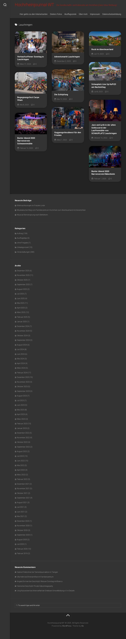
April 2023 (21, 415)
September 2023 (23, 392)
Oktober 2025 (22, 280)
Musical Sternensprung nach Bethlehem (32, 215)
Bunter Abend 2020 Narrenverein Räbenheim (103, 173)
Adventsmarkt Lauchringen (67, 57)
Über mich (83, 14)
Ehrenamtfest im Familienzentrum (40, 577)
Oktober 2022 (22, 443)
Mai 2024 (20, 359)
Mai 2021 (20, 517)
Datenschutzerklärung (111, 14)
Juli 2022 (20, 457)
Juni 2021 (21, 512)
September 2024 (23, 341)
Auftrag (20, 234)
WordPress (66, 626)
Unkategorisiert (23, 248)
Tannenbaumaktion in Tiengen (46, 573)
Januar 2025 (22, 322)
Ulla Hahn (20, 577)
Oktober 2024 (22, 336)
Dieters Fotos (56, 14)
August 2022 (22, 452)
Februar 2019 (22, 554)
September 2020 (23, 535)
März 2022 (21, 475)
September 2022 (23, 447)
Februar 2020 (22, 549)
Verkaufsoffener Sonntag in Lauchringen (30, 58)
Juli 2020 (20, 545)
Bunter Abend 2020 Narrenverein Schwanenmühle (26, 141)
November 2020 (23, 526)
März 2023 (21, 420)
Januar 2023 (22, 429)
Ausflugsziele (70, 14)
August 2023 (22, 396)
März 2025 (21, 313)
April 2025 (21, 308)
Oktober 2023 (22, 387)
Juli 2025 (20, 294)
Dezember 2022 (23, 433)
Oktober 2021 (22, 494)
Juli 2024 (20, 350)
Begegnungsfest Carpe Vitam (28, 99)
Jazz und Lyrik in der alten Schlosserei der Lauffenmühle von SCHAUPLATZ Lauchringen (104, 129)
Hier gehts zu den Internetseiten (34, 14)
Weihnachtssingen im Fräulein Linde (31, 206)
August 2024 (22, 345)
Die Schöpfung (61, 95)
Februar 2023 (22, 424)
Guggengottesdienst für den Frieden (67, 134)
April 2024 (21, 364)
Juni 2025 (21, 299)
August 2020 (22, 540)
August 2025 (22, 290)
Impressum (95, 14)
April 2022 (21, 470)
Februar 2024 (22, 373)
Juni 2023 (21, 406)
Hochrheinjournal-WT (35, 5)
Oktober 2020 (22, 531)
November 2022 (23, 438)
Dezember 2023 (23, 378)
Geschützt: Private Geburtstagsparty (39, 587)
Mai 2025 (20, 304)
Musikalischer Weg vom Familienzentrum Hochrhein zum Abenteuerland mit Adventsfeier (51, 211)
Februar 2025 (22, 318)
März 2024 (21, 368)
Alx (82, 626)
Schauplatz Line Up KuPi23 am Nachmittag (103, 86)
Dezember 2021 (23, 484)
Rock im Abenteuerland (102, 50)
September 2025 (23, 285)
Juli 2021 (20, 508)
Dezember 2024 (23, 327)
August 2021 (22, 503)
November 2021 (23, 489)
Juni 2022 (21, 461)
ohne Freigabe (22, 243)
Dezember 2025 (23, 271)
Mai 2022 (20, 466)
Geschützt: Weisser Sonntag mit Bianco (47, 582)
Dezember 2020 (23, 522)
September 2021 (23, 498)
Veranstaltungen (23, 252)
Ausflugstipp (22, 239)
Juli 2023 (20, 401)
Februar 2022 (22, 480)
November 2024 (23, 331)
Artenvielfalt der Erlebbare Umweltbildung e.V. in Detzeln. (54, 591)
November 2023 (23, 382)
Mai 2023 (20, 410)
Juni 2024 (21, 355)
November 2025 (23, 276)
